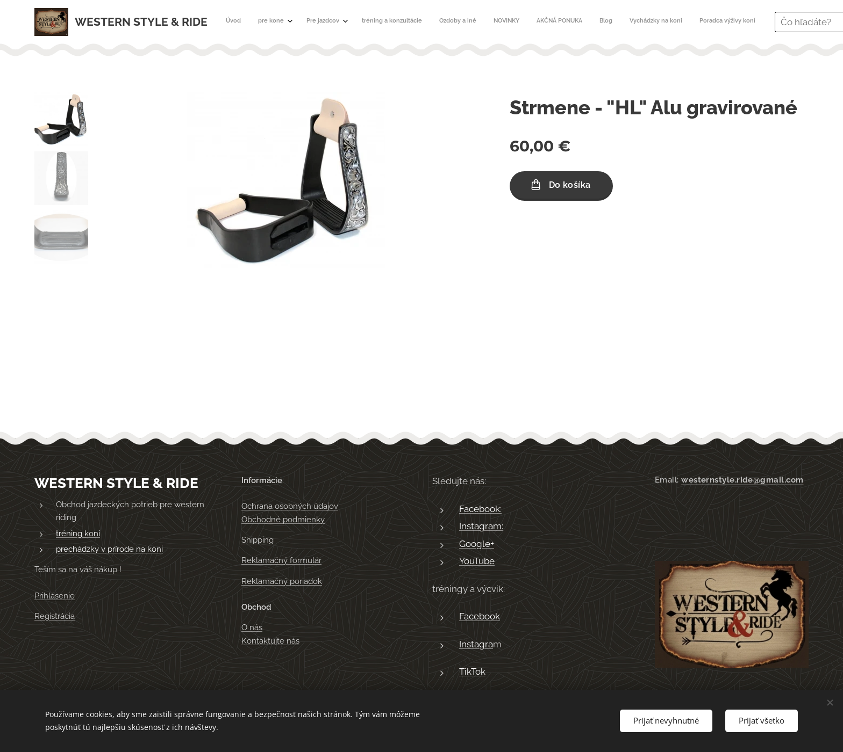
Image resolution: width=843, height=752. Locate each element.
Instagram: (481, 526)
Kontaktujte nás (270, 641)
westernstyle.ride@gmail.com (742, 480)
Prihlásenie (54, 596)
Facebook (479, 616)
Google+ (476, 543)
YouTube (477, 561)
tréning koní (78, 533)
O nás (251, 628)
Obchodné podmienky (283, 519)
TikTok (472, 672)
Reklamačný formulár (281, 561)
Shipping (257, 540)
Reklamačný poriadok (281, 581)
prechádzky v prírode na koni (109, 549)
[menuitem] (440, 22)
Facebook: (480, 508)
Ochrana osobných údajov (289, 507)
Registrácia (54, 616)
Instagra (476, 644)
